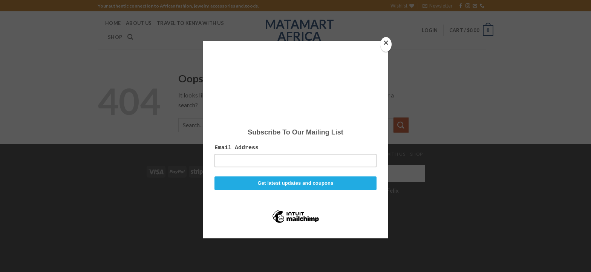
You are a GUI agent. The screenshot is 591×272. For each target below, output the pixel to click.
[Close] (386, 44)
